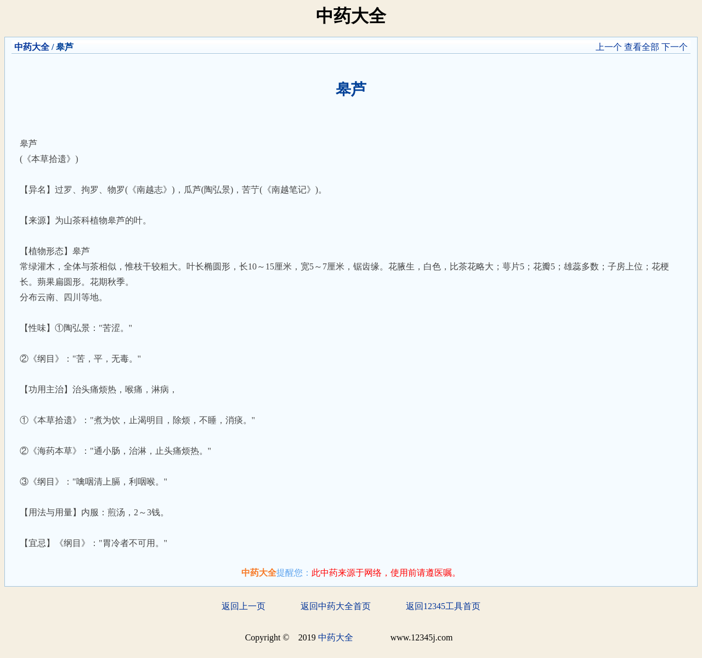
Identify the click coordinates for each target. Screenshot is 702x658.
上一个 (609, 47)
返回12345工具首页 (443, 606)
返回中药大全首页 (336, 606)
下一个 (674, 47)
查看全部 (641, 47)
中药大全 (31, 47)
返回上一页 (243, 606)
